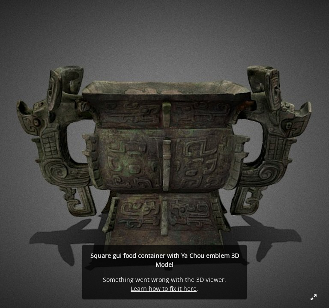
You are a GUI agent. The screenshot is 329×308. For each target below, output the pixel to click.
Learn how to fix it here (164, 288)
